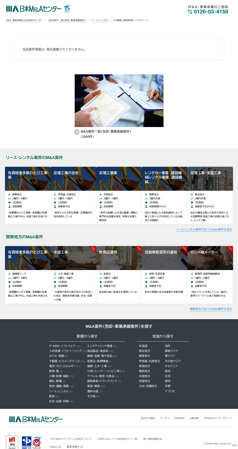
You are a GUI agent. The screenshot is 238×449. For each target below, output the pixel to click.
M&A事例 (172, 408)
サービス (156, 408)
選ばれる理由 (137, 408)
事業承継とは (74, 436)
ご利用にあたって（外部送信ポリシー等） (127, 428)
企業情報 (188, 408)
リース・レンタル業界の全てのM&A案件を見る (204, 224)
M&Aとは (55, 436)
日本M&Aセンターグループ (215, 408)
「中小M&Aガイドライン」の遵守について (74, 428)
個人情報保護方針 (168, 428)
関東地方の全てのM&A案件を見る (211, 299)
